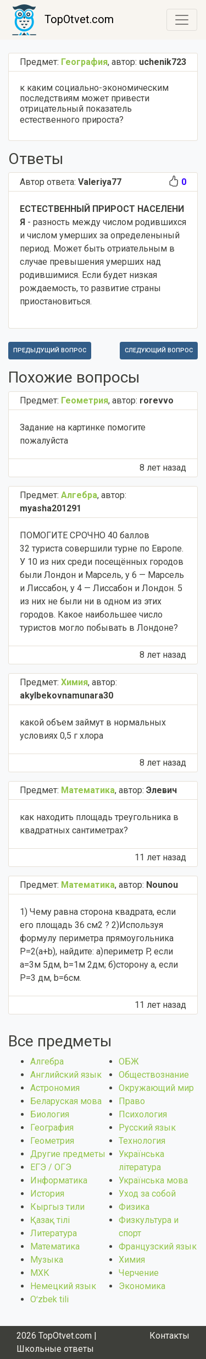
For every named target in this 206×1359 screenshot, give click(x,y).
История (47, 1193)
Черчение (139, 1273)
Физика (134, 1207)
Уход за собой (147, 1193)
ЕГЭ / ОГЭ (50, 1167)
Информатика (58, 1180)
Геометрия (52, 1141)
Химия (132, 1259)
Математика (55, 1246)
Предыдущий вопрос (49, 350)
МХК (39, 1273)
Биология (49, 1114)
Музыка (46, 1259)
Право (132, 1101)
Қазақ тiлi (50, 1220)
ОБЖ (129, 1061)
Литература (53, 1233)
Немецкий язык (63, 1286)
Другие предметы (67, 1154)
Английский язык (66, 1074)
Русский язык (147, 1127)
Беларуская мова (66, 1101)
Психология (143, 1114)
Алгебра (47, 1061)
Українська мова (153, 1180)
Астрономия (55, 1088)
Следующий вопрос (159, 350)
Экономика (142, 1286)
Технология (142, 1141)
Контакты (169, 1335)
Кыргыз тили (57, 1207)
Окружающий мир (156, 1088)
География (52, 1127)
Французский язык (158, 1246)
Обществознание (154, 1074)
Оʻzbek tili (49, 1299)
